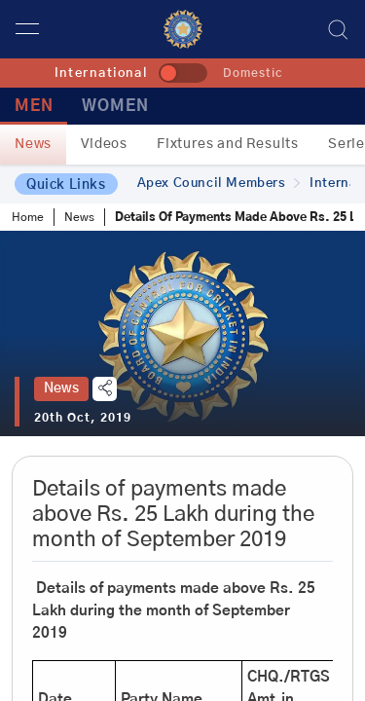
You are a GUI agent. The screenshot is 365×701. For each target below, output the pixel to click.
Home (28, 217)
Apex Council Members (219, 183)
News (33, 144)
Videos (104, 144)
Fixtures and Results (228, 144)
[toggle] (183, 73)
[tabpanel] (182, 333)
